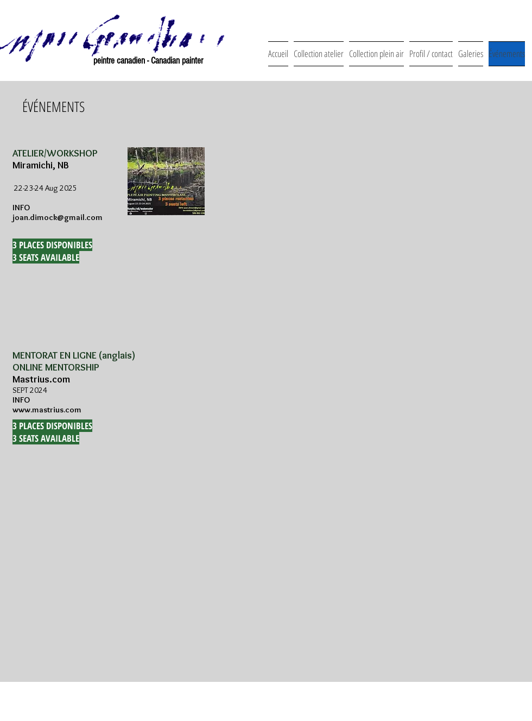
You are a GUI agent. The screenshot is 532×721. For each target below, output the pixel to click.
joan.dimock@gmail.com (57, 217)
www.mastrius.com (46, 410)
